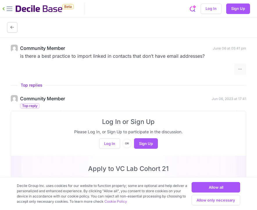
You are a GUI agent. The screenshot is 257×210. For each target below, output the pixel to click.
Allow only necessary (216, 200)
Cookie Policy (115, 201)
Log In (211, 8)
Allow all (216, 187)
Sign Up (238, 8)
